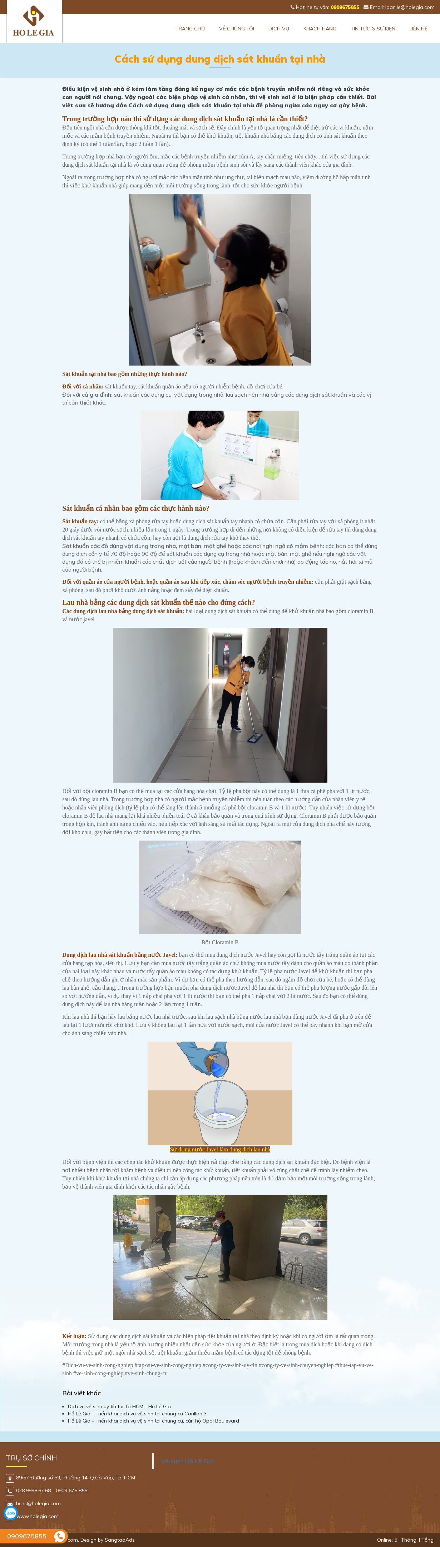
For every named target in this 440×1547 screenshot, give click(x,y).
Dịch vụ (278, 28)
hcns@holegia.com (33, 1503)
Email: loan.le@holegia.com (399, 7)
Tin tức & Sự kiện (373, 28)
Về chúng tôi (236, 28)
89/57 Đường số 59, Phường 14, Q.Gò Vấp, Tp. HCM (70, 1477)
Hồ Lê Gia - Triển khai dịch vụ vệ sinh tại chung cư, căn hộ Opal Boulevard (153, 1421)
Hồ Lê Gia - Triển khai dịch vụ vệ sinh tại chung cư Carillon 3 (137, 1413)
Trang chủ (190, 28)
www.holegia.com (32, 1516)
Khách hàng (319, 28)
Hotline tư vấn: (325, 7)
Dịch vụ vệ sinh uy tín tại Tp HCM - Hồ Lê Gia (119, 1406)
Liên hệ (418, 28)
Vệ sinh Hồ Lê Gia (187, 1461)
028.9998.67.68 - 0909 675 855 (46, 1490)
